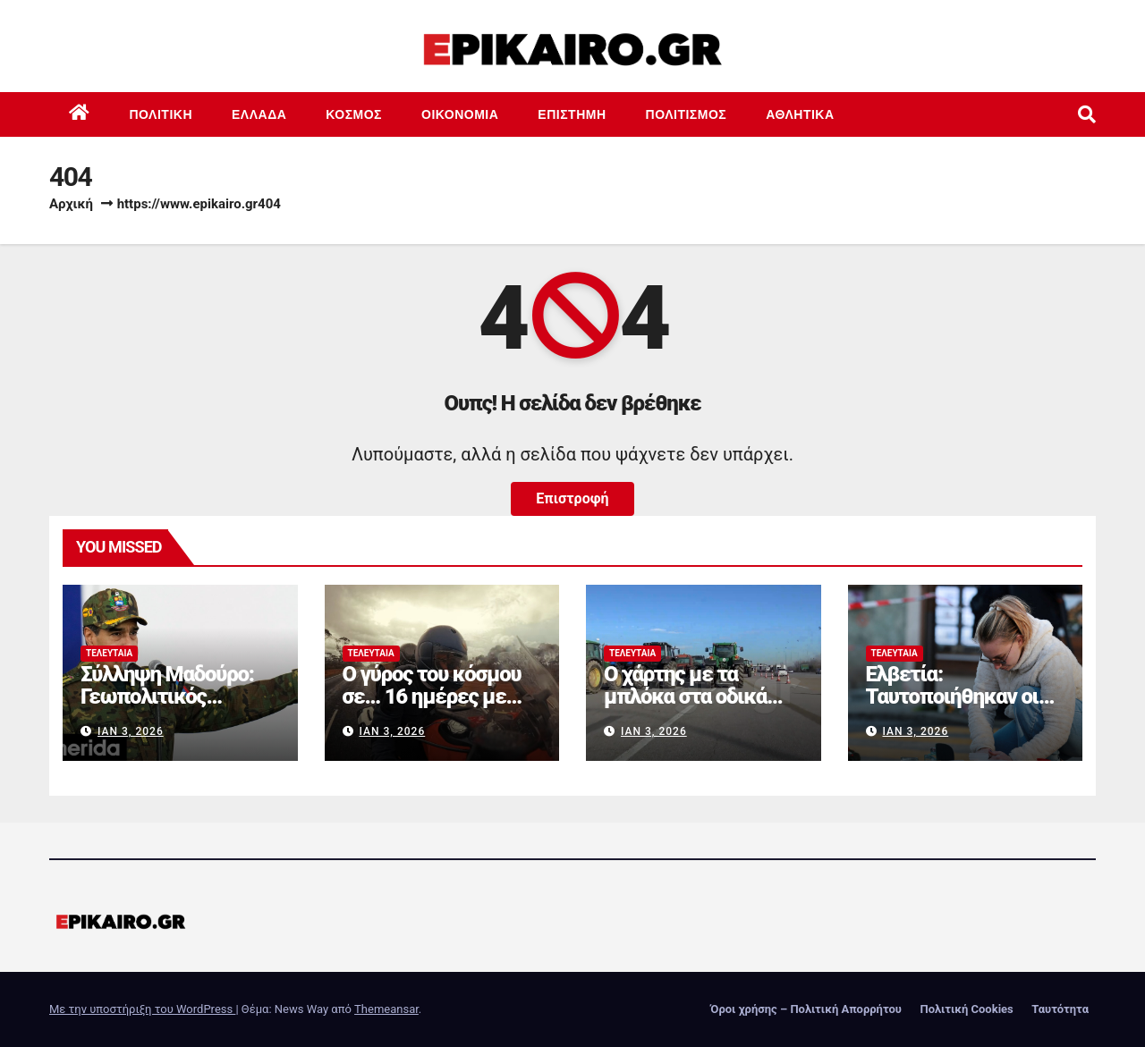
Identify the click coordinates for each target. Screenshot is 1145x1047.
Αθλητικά (800, 114)
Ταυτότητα (1060, 1009)
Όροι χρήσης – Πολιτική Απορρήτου (806, 1009)
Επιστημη (572, 114)
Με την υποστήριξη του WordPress (142, 1009)
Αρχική (71, 204)
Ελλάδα (259, 114)
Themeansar (386, 1009)
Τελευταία (109, 653)
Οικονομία (459, 114)
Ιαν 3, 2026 (131, 731)
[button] (1087, 114)
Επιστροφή (572, 498)
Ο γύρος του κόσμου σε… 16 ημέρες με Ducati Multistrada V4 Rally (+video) (436, 708)
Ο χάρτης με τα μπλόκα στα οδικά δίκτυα (685, 696)
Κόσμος (354, 114)
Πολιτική (161, 114)
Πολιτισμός (686, 114)
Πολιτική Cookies (966, 1009)
